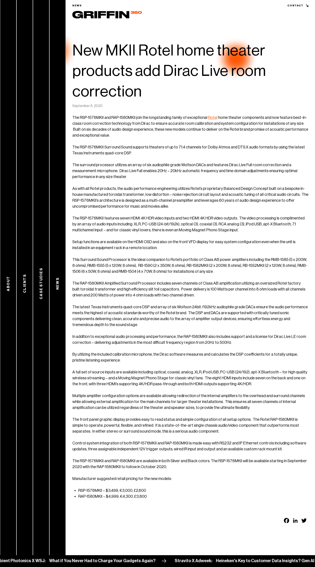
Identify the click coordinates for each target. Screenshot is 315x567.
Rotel (212, 117)
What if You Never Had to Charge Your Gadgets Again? (105, 561)
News (77, 5)
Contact (295, 5)
